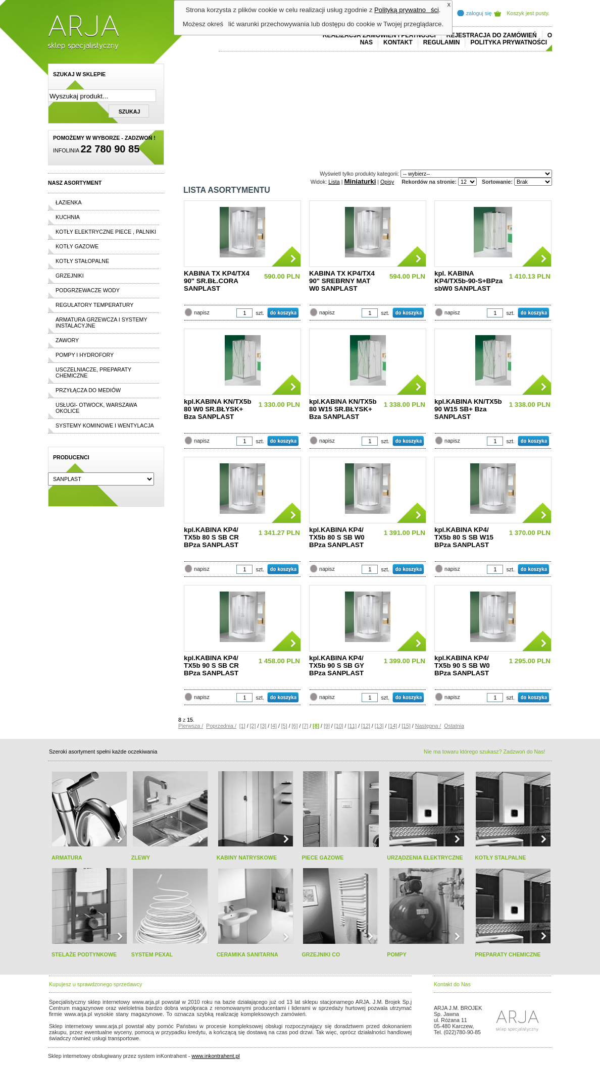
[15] (406, 726)
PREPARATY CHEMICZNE (507, 954)
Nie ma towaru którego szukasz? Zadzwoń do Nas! (484, 752)
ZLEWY (140, 857)
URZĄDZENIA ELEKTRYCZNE (425, 857)
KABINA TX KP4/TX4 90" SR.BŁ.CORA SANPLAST (216, 281)
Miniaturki (360, 181)
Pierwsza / (190, 726)
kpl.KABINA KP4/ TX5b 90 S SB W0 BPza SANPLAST (462, 665)
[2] (253, 726)
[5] (284, 726)
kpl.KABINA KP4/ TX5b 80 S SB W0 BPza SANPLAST (337, 537)
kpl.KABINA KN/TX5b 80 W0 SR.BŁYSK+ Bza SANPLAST (218, 409)
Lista (334, 182)
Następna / (428, 726)
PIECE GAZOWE (322, 857)
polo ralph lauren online (338, 1014)
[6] (295, 726)
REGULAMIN (441, 42)
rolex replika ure (200, 1038)
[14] (392, 726)
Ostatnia (454, 726)
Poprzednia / (221, 726)
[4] (274, 726)
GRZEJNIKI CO (321, 954)
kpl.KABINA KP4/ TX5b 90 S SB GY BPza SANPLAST (336, 665)
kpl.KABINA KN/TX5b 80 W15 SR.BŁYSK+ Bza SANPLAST (343, 409)
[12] (365, 726)
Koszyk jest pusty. (528, 13)
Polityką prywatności (406, 10)
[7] (305, 726)
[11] (352, 726)
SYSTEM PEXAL (152, 954)
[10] (338, 726)
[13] (379, 726)
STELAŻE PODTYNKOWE (84, 954)
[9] (327, 726)
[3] (263, 726)
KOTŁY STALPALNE (500, 857)
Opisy (387, 182)
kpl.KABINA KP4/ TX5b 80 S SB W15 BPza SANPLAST (463, 537)
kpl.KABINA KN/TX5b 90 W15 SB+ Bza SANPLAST (468, 409)
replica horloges (161, 1038)
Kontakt (398, 42)
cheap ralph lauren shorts (94, 1020)
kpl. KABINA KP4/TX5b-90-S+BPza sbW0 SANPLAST (468, 281)
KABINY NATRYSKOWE (247, 857)
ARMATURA (67, 857)
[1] (242, 726)
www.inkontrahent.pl (215, 1056)
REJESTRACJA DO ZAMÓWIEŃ (491, 35)
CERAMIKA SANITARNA (247, 954)
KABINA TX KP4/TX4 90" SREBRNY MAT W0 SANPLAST (342, 281)
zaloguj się (478, 13)
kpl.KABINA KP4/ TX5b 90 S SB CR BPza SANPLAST (211, 665)
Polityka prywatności (508, 42)
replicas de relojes (147, 1020)
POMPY (397, 954)
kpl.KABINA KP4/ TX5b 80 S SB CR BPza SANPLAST (211, 537)
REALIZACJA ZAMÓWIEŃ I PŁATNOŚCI (379, 35)
